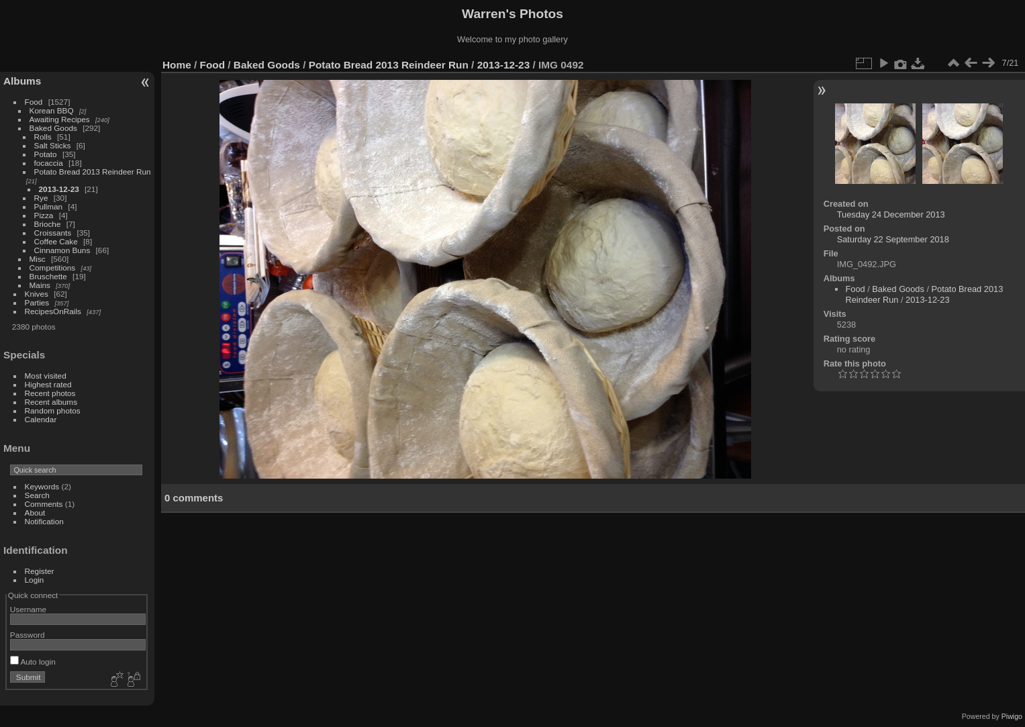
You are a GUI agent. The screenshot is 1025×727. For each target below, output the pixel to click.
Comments (44, 503)
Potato (45, 154)
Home (176, 64)
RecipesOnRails (53, 311)
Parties (37, 302)
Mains (40, 285)
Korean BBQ (52, 110)
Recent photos (50, 393)
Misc (38, 258)
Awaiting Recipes (60, 119)
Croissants (53, 232)
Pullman (48, 206)
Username (28, 609)
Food (34, 101)
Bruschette (48, 276)
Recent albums (51, 401)
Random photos (53, 410)
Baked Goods (53, 128)
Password (27, 634)
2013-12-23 (59, 189)
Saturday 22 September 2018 (893, 239)
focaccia (48, 162)
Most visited (45, 375)
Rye (41, 197)
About (35, 512)
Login (34, 579)
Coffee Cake (56, 241)
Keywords (42, 486)
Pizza (44, 215)
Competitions (53, 267)
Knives (36, 293)
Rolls (43, 136)
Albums (22, 81)
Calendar (41, 419)
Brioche (47, 224)
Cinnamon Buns (62, 250)
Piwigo (1012, 716)
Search (37, 495)
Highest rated (48, 384)
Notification (44, 521)
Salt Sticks (52, 145)
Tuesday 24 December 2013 (891, 214)
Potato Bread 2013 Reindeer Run (92, 171)
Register (39, 571)
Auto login (33, 661)
